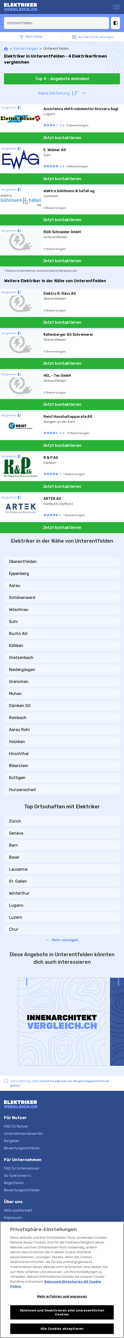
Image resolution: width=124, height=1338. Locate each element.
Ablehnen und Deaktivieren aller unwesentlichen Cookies (62, 1312)
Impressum (13, 1218)
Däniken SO (19, 705)
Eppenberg (19, 573)
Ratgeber (11, 1141)
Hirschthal (18, 753)
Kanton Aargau (26, 49)
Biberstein (18, 765)
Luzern (15, 917)
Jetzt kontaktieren (62, 137)
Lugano (16, 905)
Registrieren (14, 1183)
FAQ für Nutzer (16, 1126)
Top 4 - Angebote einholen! (62, 78)
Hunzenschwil (22, 789)
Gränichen (18, 681)
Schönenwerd (22, 597)
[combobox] (56, 23)
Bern (13, 845)
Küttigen (17, 777)
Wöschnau (18, 609)
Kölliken (16, 645)
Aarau (14, 585)
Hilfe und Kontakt (18, 1210)
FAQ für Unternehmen (21, 1168)
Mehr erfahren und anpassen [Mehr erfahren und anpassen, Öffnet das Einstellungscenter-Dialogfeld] (62, 1296)
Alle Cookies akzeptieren (62, 1328)
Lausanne (18, 869)
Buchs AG (18, 633)
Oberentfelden (23, 561)
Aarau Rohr (19, 729)
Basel (14, 857)
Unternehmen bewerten (23, 1134)
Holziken (17, 741)
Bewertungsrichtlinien (22, 1148)
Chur (13, 929)
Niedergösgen (22, 669)
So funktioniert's (17, 1176)
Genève (16, 833)
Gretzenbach (21, 657)
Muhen (15, 693)
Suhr (13, 621)
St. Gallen (18, 881)
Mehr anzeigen (62, 940)
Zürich (15, 821)
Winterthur (19, 893)
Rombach (17, 717)
